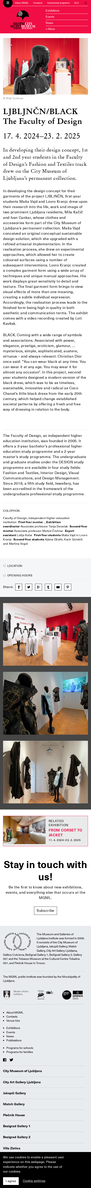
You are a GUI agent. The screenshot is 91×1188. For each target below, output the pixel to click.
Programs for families (19, 1052)
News (49, 23)
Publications (14, 1040)
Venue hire (13, 1020)
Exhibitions (52, 10)
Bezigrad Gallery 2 (17, 1137)
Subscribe (45, 910)
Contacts (38, 2)
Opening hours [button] (17, 575)
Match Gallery (14, 1104)
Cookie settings (34, 1181)
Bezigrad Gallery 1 (17, 1126)
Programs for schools (19, 1048)
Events (50, 17)
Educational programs (58, 2)
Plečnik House (14, 1115)
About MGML (22, 2)
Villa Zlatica (11, 1148)
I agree (11, 1181)
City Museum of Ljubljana (22, 1071)
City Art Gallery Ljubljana (22, 1082)
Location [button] (12, 566)
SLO (76, 2)
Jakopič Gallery (14, 1093)
